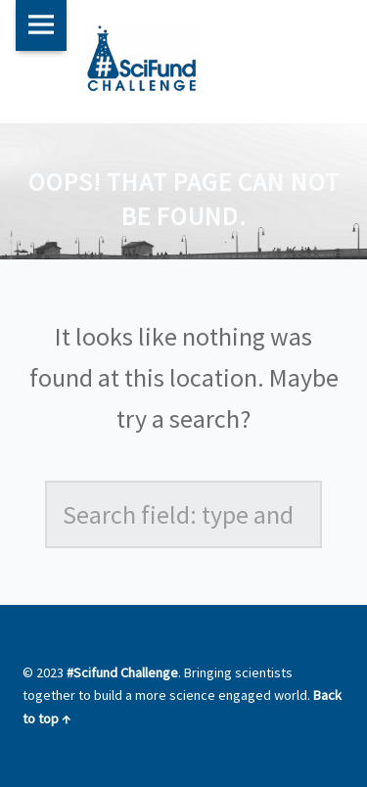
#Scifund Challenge (122, 672)
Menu (41, 25)
